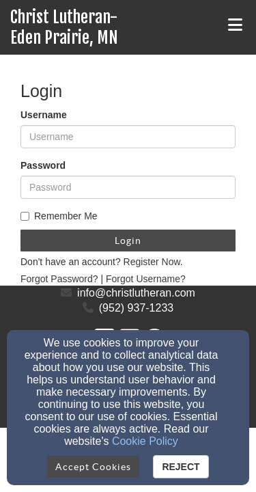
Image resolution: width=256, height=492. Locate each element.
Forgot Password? (59, 278)
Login (128, 240)
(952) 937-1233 (136, 308)
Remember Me (59, 215)
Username (43, 114)
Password (43, 165)
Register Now (152, 261)
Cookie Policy (145, 441)
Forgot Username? (146, 278)
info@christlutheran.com (136, 293)
